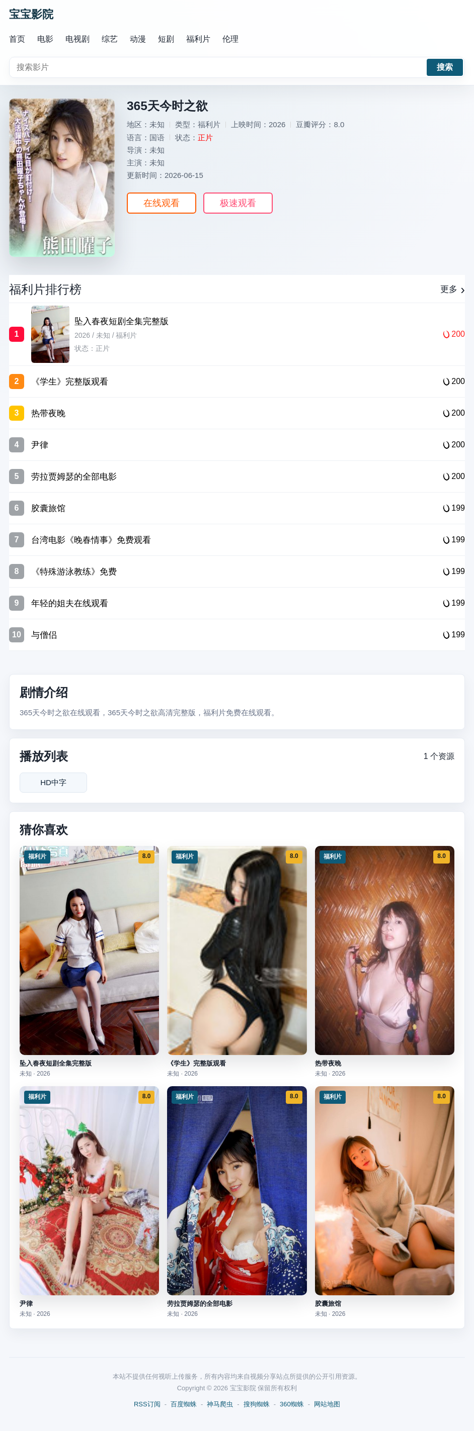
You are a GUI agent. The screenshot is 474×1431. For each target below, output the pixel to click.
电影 (45, 39)
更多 (452, 289)
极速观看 (238, 203)
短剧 (166, 39)
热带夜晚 (328, 1063)
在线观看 (161, 203)
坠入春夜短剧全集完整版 (56, 1063)
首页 (17, 39)
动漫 (138, 39)
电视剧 (77, 39)
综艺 (110, 39)
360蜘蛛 (292, 1404)
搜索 (445, 67)
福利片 (198, 39)
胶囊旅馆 (328, 1303)
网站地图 (327, 1404)
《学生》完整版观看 (196, 1063)
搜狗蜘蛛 (257, 1404)
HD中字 (53, 782)
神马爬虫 (220, 1404)
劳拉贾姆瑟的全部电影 (199, 1303)
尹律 (26, 1303)
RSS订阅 (147, 1404)
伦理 (230, 39)
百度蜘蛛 (184, 1404)
